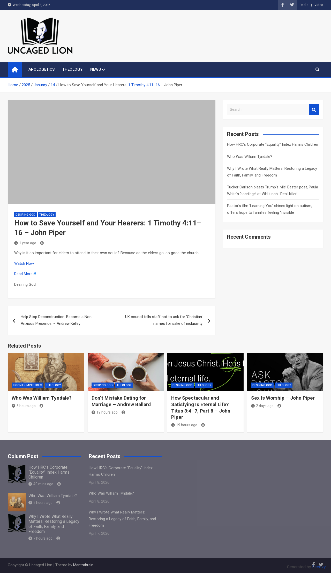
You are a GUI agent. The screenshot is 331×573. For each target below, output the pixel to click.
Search (314, 109)
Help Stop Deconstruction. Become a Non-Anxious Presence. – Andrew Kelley (57, 320)
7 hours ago (40, 538)
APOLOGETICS (41, 69)
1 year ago (25, 243)
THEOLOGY (72, 69)
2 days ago (262, 406)
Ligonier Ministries (27, 385)
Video (318, 5)
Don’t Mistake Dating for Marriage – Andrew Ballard (121, 401)
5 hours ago (24, 406)
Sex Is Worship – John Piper (283, 398)
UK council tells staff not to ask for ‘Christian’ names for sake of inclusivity (163, 320)
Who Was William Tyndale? (249, 156)
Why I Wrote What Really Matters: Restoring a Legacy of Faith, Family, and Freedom (53, 524)
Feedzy (319, 566)
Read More (23, 273)
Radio (304, 5)
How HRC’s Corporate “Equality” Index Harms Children (272, 144)
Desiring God (25, 214)
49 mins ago (40, 484)
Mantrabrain (83, 565)
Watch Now (24, 263)
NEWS (95, 69)
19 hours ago (105, 412)
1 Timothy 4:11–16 (144, 85)
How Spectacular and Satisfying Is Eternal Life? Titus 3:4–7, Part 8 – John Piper (200, 407)
